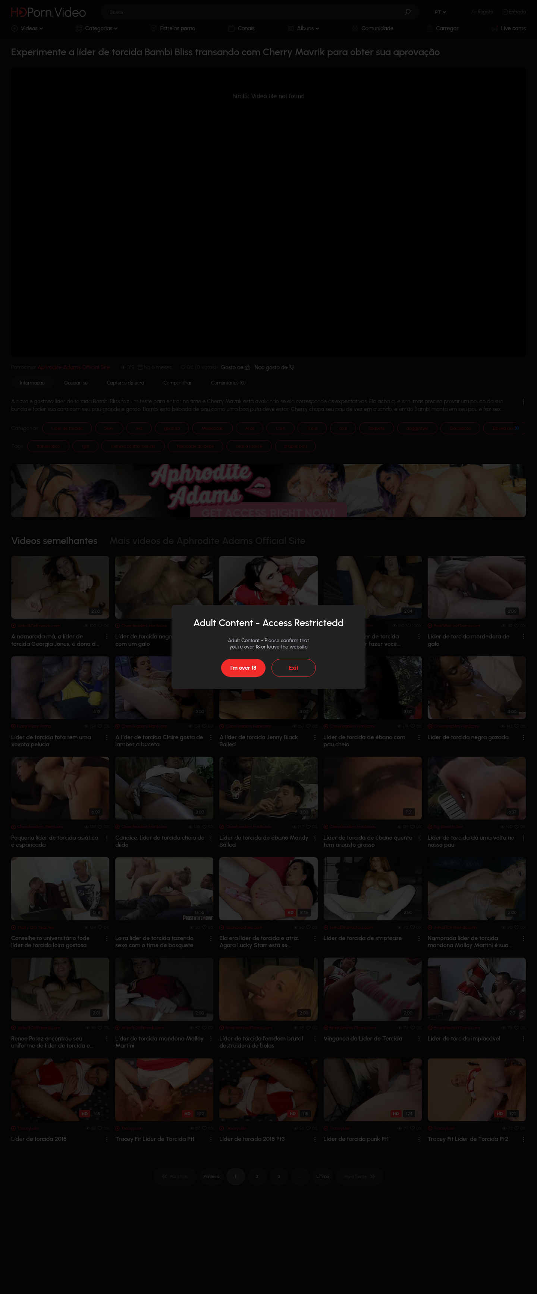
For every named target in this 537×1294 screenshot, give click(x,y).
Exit (293, 668)
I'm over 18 (243, 668)
